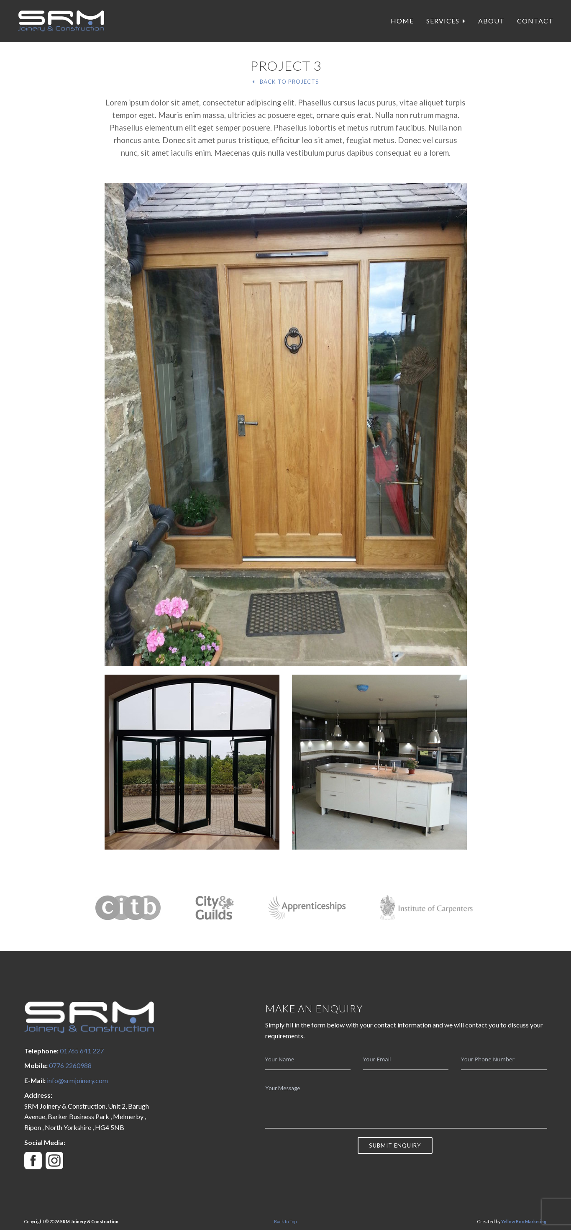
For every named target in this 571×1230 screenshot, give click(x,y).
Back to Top (285, 1221)
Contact (535, 21)
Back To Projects (285, 81)
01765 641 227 (82, 1051)
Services (446, 21)
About (491, 21)
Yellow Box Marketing (523, 1221)
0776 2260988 (70, 1065)
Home (402, 21)
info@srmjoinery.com (77, 1080)
